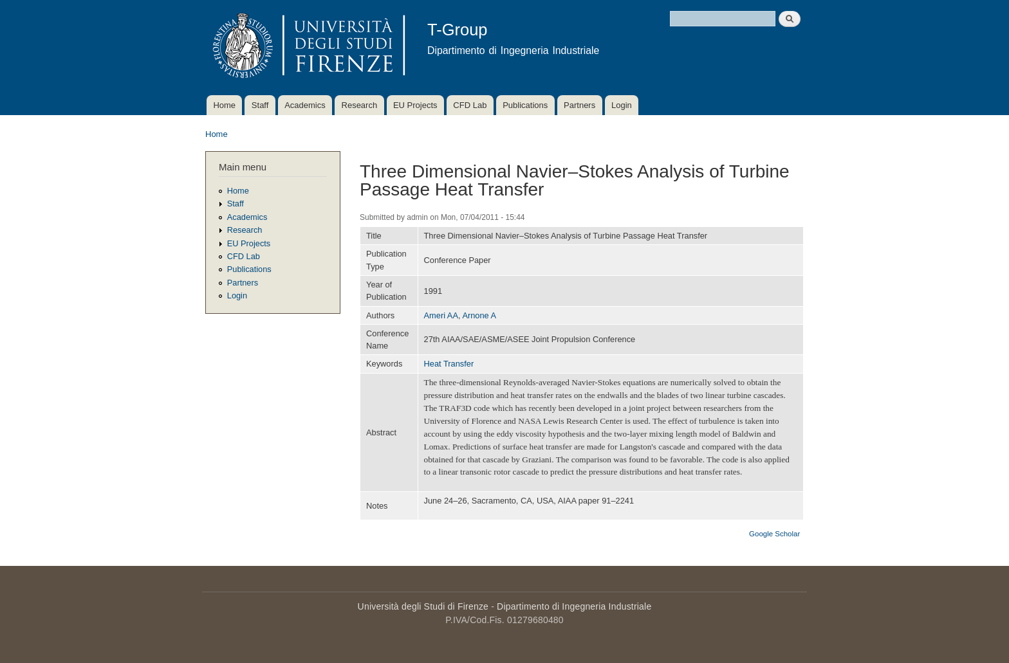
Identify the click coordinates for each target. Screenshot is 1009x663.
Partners (579, 105)
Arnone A (479, 315)
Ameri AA (441, 315)
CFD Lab (469, 105)
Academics (305, 105)
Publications (525, 105)
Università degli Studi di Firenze (423, 606)
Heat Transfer (449, 363)
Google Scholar (774, 534)
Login (621, 105)
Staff (260, 105)
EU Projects (415, 105)
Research (360, 105)
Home (224, 105)
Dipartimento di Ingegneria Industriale (574, 606)
